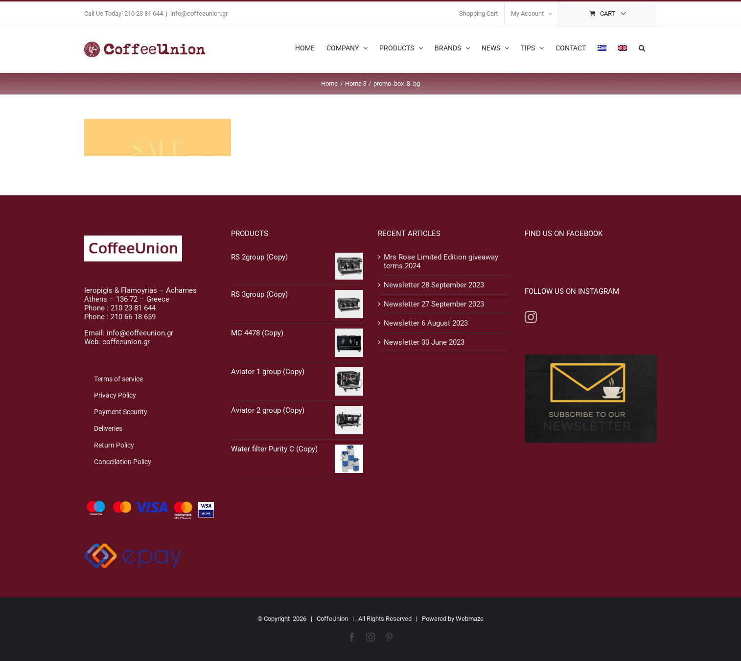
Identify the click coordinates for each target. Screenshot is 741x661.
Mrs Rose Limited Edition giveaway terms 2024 (441, 261)
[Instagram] (531, 317)
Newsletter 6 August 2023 (426, 323)
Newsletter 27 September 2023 (434, 304)
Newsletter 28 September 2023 (434, 285)
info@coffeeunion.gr (199, 13)
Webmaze (470, 618)
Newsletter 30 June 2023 (424, 342)
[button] (642, 47)
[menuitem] (602, 47)
